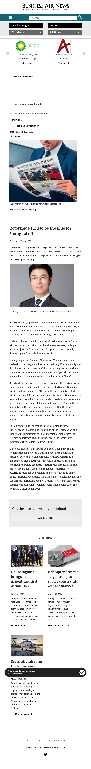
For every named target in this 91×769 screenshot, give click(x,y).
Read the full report (21, 625)
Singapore (15, 135)
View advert (27, 63)
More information (15, 674)
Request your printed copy (22, 209)
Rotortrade (16, 119)
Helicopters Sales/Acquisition (25, 125)
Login (53, 25)
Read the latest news (22, 76)
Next (83, 53)
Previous (7, 53)
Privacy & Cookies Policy (55, 747)
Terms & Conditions (33, 747)
